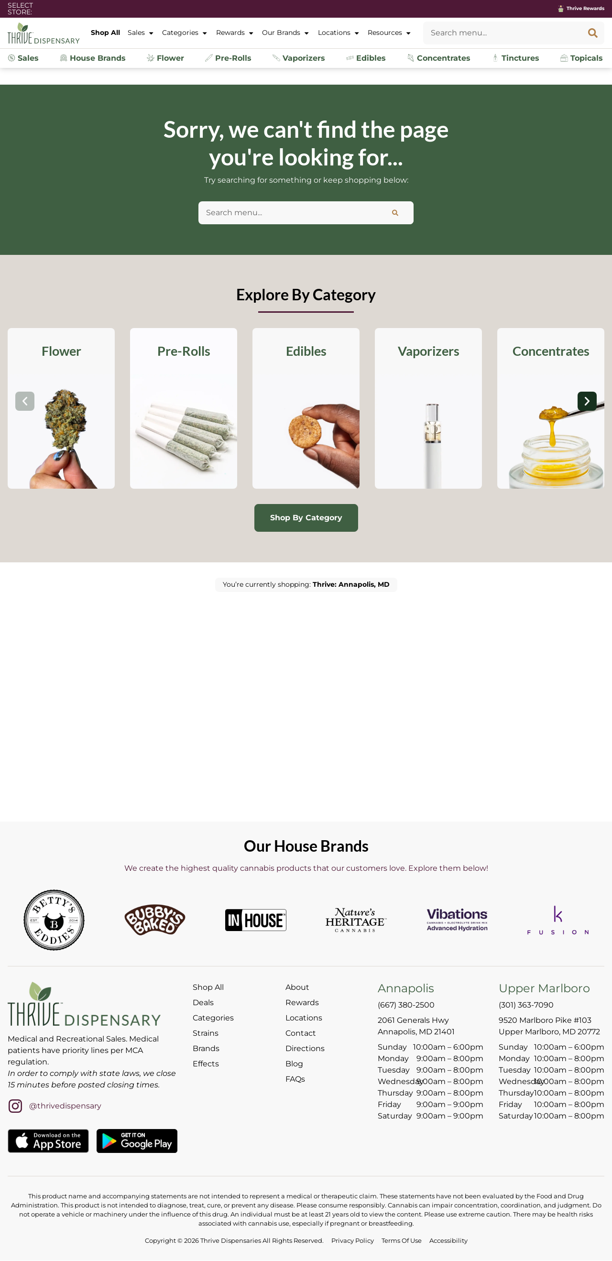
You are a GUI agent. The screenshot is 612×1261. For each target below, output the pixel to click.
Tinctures (515, 58)
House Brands (93, 58)
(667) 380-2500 (406, 1005)
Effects (206, 1064)
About (297, 988)
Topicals (581, 58)
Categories (185, 33)
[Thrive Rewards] (561, 8)
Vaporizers (299, 58)
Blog (294, 1064)
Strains (206, 1034)
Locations (339, 33)
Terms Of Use (402, 1241)
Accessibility (448, 1241)
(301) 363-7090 (526, 1005)
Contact (300, 1034)
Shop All (105, 32)
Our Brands (286, 33)
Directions (305, 1049)
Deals (203, 1003)
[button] (24, 401)
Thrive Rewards (585, 8)
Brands (206, 1049)
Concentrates (438, 58)
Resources (390, 33)
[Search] (592, 33)
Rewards (235, 33)
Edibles (366, 58)
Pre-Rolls (228, 58)
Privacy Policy (352, 1241)
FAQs (295, 1080)
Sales (141, 33)
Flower (165, 58)
